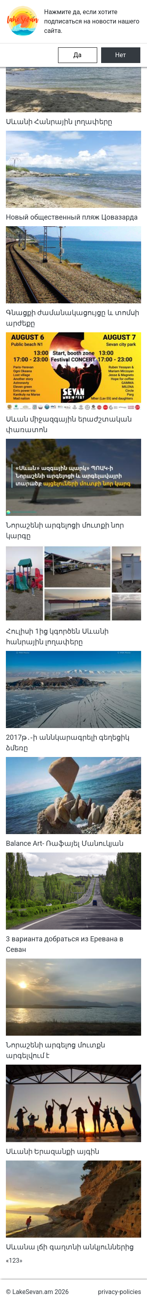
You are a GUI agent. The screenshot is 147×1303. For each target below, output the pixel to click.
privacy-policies (119, 1292)
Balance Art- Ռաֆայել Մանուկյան (64, 843)
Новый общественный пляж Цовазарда (72, 217)
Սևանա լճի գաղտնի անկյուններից (70, 1247)
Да (77, 55)
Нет (120, 55)
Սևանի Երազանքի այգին (52, 1151)
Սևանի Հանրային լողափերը (59, 121)
